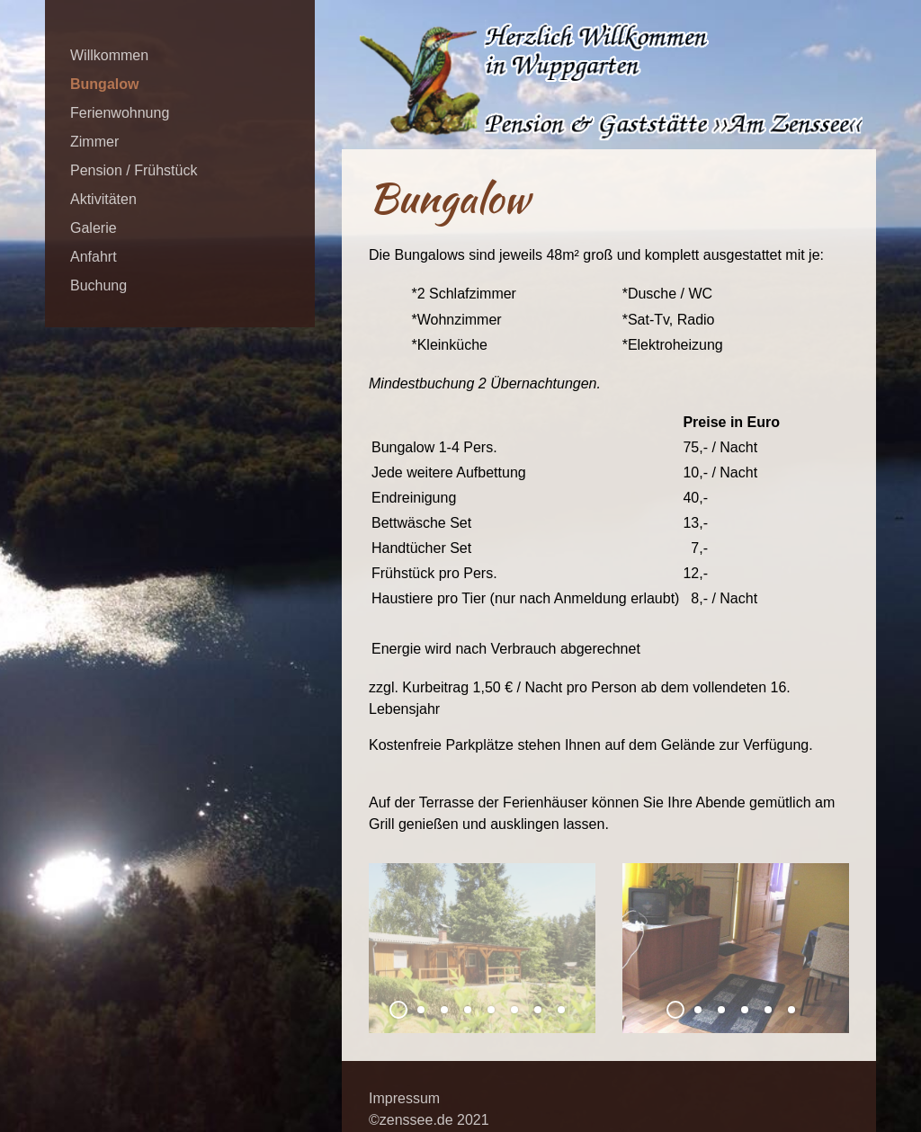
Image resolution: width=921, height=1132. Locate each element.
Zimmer (94, 141)
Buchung (98, 285)
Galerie (93, 228)
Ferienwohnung (119, 112)
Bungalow (104, 84)
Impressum (404, 1098)
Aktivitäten (103, 199)
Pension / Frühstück (133, 170)
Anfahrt (93, 256)
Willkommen (109, 55)
